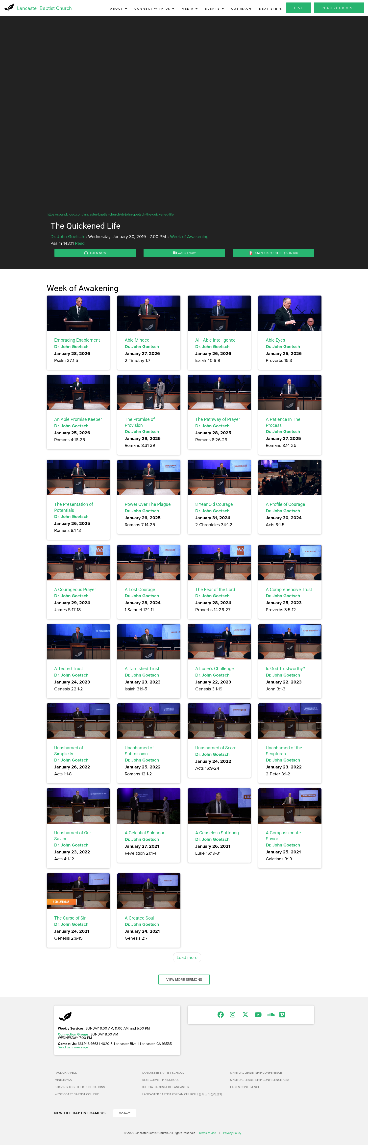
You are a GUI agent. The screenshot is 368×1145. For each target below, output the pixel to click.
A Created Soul (139, 919)
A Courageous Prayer (75, 590)
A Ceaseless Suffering (217, 834)
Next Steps (270, 8)
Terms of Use (207, 1134)
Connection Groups (73, 1035)
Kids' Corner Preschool (160, 1081)
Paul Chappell (66, 1073)
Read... (81, 244)
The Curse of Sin (70, 919)
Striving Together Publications (80, 1088)
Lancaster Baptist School (163, 1073)
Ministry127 (63, 1081)
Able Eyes (275, 341)
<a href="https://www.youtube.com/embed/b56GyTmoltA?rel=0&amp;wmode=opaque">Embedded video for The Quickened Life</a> (184, 132)
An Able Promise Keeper (78, 420)
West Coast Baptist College (77, 1095)
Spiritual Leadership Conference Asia (259, 1081)
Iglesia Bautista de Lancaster (165, 1088)
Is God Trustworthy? (285, 669)
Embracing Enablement (77, 341)
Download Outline (268, 254)
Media (189, 8)
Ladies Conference (245, 1088)
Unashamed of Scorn (216, 748)
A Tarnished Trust (142, 669)
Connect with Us (154, 8)
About (118, 8)
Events (214, 8)
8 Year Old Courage (214, 505)
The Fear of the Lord (215, 590)
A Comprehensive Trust (289, 590)
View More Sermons (184, 980)
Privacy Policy (232, 1134)
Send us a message (73, 1048)
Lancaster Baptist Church (44, 8)
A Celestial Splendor (144, 834)
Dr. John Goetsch (67, 237)
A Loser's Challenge (214, 669)
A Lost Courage (140, 590)
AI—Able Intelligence (215, 341)
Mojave (124, 1114)
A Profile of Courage (285, 505)
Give (298, 8)
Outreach (241, 8)
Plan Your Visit (339, 8)
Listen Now (95, 254)
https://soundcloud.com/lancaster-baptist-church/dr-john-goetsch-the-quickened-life (110, 215)
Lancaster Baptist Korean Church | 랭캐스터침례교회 (182, 1095)
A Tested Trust (68, 669)
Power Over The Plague (148, 505)
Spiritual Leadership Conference (256, 1073)
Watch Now (184, 254)
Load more (187, 958)
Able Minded (137, 341)
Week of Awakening (189, 237)
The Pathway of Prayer (217, 420)
